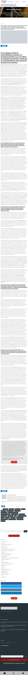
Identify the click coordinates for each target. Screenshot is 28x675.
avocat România (3, 510)
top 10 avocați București (12, 519)
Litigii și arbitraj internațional (5, 569)
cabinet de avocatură (4, 512)
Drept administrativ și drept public (6, 544)
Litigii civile (2, 568)
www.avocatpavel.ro (22, 488)
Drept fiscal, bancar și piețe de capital (6, 550)
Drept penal (3, 552)
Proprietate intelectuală (4, 574)
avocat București (5, 509)
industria (6, 314)
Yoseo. (22, 664)
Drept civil (2, 546)
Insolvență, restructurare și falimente (6, 563)
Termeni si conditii (14, 666)
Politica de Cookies (14, 670)
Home (12, 11)
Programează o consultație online (14, 535)
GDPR (2, 560)
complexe (13, 153)
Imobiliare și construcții (4, 562)
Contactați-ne (14, 462)
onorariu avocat (13, 517)
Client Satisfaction (21, 514)
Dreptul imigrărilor (4, 556)
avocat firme (23, 509)
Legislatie (2, 566)
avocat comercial (17, 509)
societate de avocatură (20, 517)
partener (2, 117)
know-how (2, 517)
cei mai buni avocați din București (13, 512)
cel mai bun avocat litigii (14, 514)
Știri (1, 575)
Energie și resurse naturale (5, 559)
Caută (1, 529)
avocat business (11, 509)
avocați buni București (10, 510)
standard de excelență (4, 519)
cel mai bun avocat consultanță (5, 514)
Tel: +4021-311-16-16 (5, 639)
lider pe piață (7, 517)
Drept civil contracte (4, 547)
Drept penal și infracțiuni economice (6, 553)
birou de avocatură (17, 510)
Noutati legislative (4, 571)
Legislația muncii (3, 565)
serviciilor (12, 98)
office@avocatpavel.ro (10, 1)
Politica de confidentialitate (14, 668)
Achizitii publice (3, 541)
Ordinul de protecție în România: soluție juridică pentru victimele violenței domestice (14, 615)
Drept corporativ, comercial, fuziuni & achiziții (8, 549)
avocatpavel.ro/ (4, 503)
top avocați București (20, 519)
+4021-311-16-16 (17, 1)
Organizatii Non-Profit (4, 572)
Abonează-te (3, 658)
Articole (15, 11)
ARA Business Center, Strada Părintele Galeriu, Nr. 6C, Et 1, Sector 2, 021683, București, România (4, 1)
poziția (23, 64)
